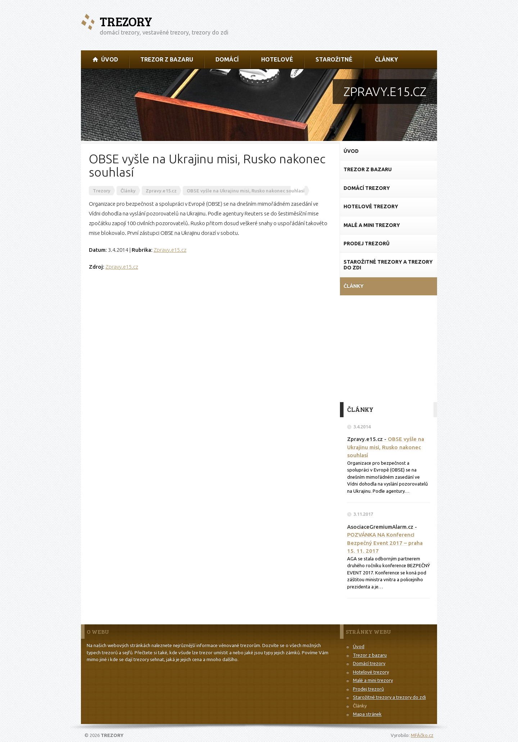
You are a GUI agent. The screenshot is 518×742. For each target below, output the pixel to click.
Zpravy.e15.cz (170, 250)
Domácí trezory (369, 663)
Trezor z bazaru (370, 654)
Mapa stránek (367, 713)
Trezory (126, 21)
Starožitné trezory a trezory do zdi (389, 697)
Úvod (358, 646)
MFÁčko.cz (422, 735)
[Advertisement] (388, 348)
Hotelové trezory (371, 671)
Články (360, 705)
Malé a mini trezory (373, 680)
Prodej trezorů (368, 688)
